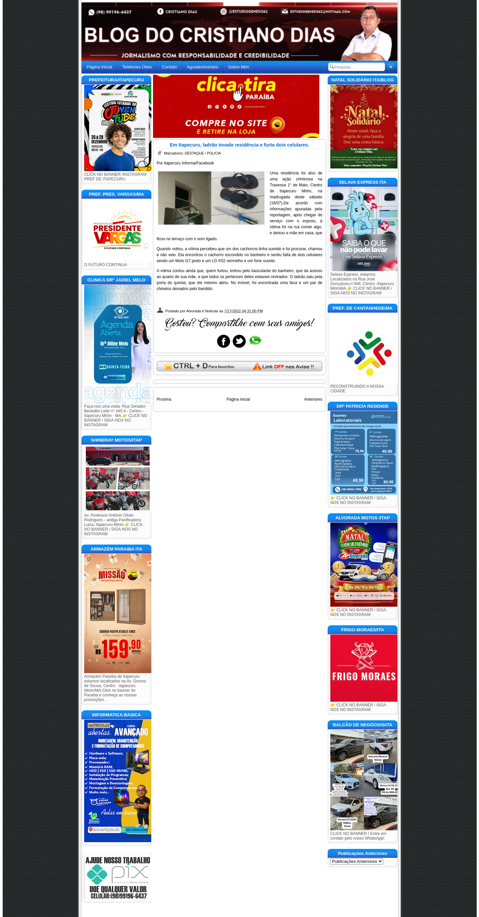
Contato (169, 66)
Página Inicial (99, 66)
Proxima (164, 399)
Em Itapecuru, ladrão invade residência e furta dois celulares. (239, 145)
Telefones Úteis (137, 66)
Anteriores (313, 399)
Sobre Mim (238, 66)
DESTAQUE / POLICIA (203, 153)
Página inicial (238, 399)
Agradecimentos (202, 66)
